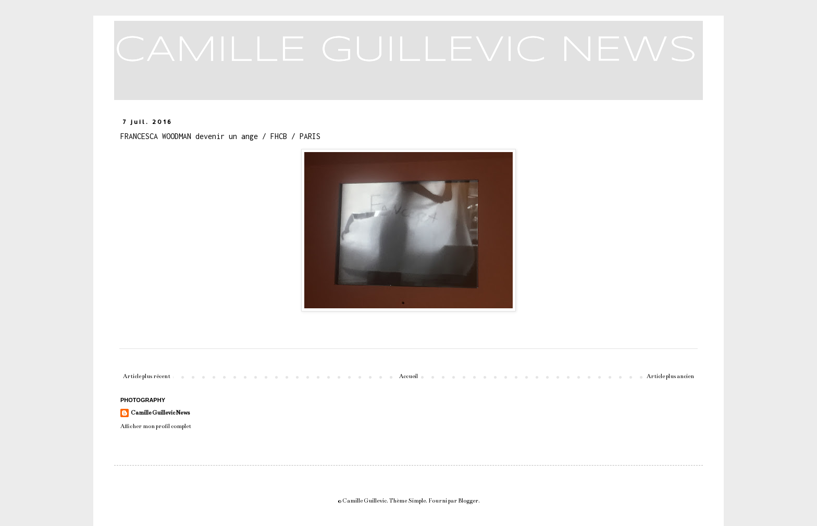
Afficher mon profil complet (155, 426)
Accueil (408, 376)
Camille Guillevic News (160, 412)
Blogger (468, 500)
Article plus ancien (670, 376)
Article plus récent (146, 376)
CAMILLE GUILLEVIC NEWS (405, 51)
